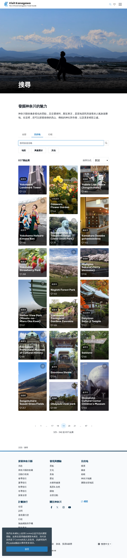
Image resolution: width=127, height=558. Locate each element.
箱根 (83, 474)
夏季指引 (22, 482)
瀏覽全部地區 (87, 482)
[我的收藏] (114, 4)
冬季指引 (22, 491)
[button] (114, 4)
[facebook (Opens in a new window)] (51, 507)
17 (52, 426)
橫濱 (83, 465)
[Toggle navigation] (120, 4)
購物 (52, 491)
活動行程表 (23, 474)
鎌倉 (83, 470)
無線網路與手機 (25, 523)
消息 (20, 465)
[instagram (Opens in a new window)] (63, 507)
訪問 (20, 510)
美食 (52, 474)
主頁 (20, 447)
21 (75, 426)
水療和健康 (55, 482)
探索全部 (22, 495)
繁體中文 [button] (103, 544)
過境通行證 (23, 515)
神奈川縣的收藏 (25, 470)
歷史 (52, 478)
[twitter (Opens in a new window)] (57, 507)
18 (58, 426)
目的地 (37, 134)
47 (86, 426)
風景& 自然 (55, 486)
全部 (24, 134)
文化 (52, 470)
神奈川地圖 (86, 478)
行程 (50, 134)
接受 (27, 549)
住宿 (20, 506)
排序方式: (87, 160)
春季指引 (22, 478)
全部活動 (54, 495)
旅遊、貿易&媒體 (64, 543)
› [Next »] (91, 426)
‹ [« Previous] (35, 426)
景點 (52, 465)
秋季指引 (22, 486)
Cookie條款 (13, 542)
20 (69, 426)
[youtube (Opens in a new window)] (69, 507)
